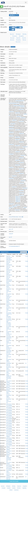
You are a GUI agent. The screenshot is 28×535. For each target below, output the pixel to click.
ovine (26, 354)
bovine (26, 281)
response (15, 36)
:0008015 (21, 133)
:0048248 (23, 180)
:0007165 (21, 121)
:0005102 (21, 109)
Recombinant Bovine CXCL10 (8, 282)
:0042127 (21, 168)
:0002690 (22, 106)
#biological (8, 486)
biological (18, 34)
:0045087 (21, 173)
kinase (24, 39)
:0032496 (21, 162)
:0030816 (17, 160)
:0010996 (11, 154)
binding (24, 34)
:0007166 (12, 123)
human (26, 256)
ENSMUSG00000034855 (19, 105)
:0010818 (17, 151)
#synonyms (16, 489)
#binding (13, 486)
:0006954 (23, 117)
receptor (12, 37)
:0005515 (11, 111)
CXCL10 (11, 216)
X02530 (11, 233)
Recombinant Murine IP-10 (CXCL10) (8, 352)
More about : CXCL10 (18, 216)
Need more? (13, 46)
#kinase (10, 489)
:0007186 (11, 126)
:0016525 (23, 155)
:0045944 (11, 178)
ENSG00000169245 (19, 100)
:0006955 (14, 120)
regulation (21, 36)
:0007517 (17, 129)
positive (18, 37)
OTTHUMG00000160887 (14, 246)
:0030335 (21, 157)
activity (24, 37)
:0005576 (17, 112)
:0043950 (17, 171)
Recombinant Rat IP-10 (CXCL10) (8, 364)
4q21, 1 (11, 229)
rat (25, 363)
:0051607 (14, 186)
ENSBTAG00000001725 (14, 103)
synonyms (18, 41)
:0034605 (11, 167)
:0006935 (18, 116)
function (12, 39)
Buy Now (14, 15)
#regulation (25, 486)
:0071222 (21, 190)
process (12, 34)
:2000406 (21, 192)
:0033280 (17, 165)
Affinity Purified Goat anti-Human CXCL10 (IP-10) (8, 377)
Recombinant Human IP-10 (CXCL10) (8, 338)
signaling (18, 39)
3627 (10, 237)
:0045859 (14, 175)
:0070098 (25, 188)
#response (19, 486)
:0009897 (25, 146)
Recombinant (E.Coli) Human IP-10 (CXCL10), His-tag (8, 296)
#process (2, 486)
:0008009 (11, 132)
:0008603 (17, 139)
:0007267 (11, 128)
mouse (26, 340)
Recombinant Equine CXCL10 (8, 301)
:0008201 (11, 135)
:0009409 (11, 144)
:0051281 (21, 183)
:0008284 (17, 137)
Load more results (14, 481)
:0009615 (17, 145)
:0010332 (21, 149)
